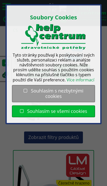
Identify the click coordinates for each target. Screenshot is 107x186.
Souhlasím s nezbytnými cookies (53, 93)
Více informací (80, 80)
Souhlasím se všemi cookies (53, 111)
